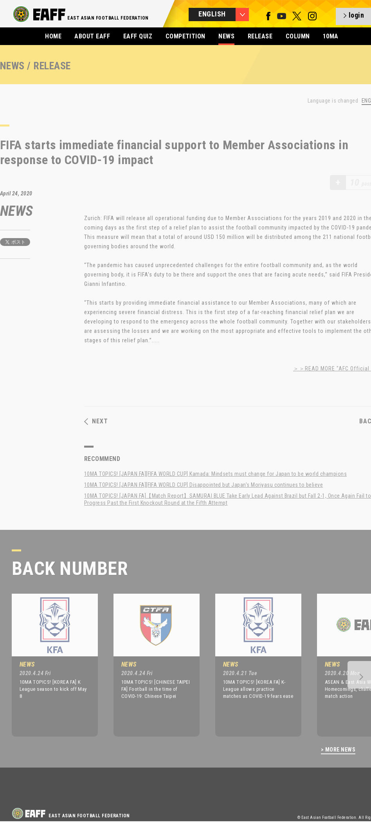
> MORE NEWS (338, 750)
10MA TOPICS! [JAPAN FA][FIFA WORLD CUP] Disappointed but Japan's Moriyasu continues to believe (203, 485)
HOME (53, 36)
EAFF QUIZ (137, 36)
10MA (331, 36)
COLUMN (298, 36)
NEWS (226, 36)
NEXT (96, 421)
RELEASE (260, 36)
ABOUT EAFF (92, 36)
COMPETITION (185, 36)
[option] (49, 665)
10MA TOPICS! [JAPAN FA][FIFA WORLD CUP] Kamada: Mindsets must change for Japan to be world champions (215, 474)
